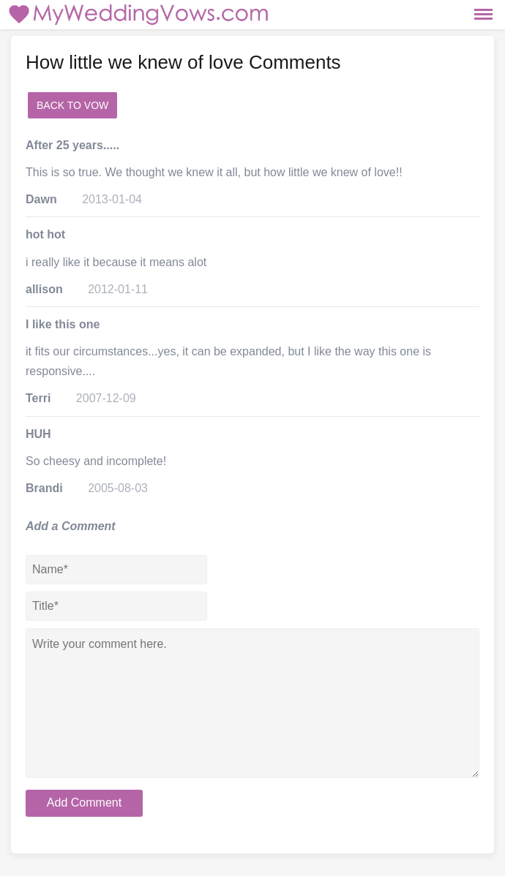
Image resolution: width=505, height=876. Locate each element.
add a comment (165, 105)
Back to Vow (72, 105)
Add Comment (84, 802)
